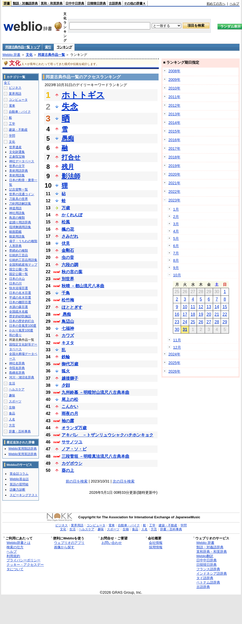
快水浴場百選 (18, 288)
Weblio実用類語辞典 (22, 448)
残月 (68, 166)
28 (216, 322)
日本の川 (15, 283)
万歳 (66, 208)
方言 (12, 425)
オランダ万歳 (74, 428)
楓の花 (68, 229)
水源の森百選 (18, 307)
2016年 (174, 140)
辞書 (7, 3)
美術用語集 (17, 175)
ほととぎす (72, 307)
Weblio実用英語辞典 (22, 454)
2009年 (174, 80)
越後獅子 (70, 378)
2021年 (174, 183)
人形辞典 (15, 246)
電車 (12, 106)
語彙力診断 (17, 489)
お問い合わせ (111, 543)
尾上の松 (70, 399)
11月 (177, 340)
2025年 (174, 363)
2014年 (174, 123)
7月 (176, 253)
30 (177, 329)
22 (224, 314)
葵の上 (68, 470)
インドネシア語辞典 (211, 573)
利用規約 (13, 556)
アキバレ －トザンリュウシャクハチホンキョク (107, 435)
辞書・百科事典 (20, 431)
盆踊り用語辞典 (20, 222)
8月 (176, 260)
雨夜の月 (70, 413)
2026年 (174, 371)
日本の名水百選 (20, 293)
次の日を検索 (124, 481)
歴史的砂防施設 (20, 316)
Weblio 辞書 (11, 55)
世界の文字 (17, 166)
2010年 (174, 88)
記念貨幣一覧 (18, 189)
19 (200, 314)
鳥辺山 (68, 321)
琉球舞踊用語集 (20, 227)
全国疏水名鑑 (18, 311)
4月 (176, 231)
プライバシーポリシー (23, 560)
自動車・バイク (20, 112)
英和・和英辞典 (52, 3)
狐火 (66, 371)
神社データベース (21, 161)
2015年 (174, 131)
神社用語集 (17, 213)
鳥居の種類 (17, 217)
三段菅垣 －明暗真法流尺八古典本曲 (95, 456)
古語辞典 (115, 3)
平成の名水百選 (20, 297)
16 (177, 314)
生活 (12, 383)
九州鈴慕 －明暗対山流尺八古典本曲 (95, 392)
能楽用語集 (17, 236)
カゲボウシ (72, 463)
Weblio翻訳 (204, 556)
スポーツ (15, 401)
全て (7, 82)
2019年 (174, 166)
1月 (176, 209)
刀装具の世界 (18, 199)
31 (185, 329)
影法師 (71, 176)
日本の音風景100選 (22, 326)
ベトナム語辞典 (208, 582)
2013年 (174, 114)
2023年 (174, 200)
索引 (48, 47)
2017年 (174, 148)
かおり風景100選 (21, 330)
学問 (12, 136)
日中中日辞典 (74, 3)
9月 (176, 268)
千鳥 (66, 293)
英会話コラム (19, 474)
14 (216, 307)
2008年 (174, 71)
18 (193, 314)
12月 (177, 347)
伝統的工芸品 (18, 255)
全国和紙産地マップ (23, 264)
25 (193, 322)
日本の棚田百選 (20, 302)
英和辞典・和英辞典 (211, 552)
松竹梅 (68, 300)
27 (209, 322)
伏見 (66, 243)
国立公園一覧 (18, 269)
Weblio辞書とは (18, 543)
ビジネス (15, 88)
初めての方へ (216, 3)
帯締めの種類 (18, 250)
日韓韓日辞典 (96, 3)
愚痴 (68, 138)
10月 (177, 275)
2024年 (174, 354)
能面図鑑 (15, 232)
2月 (176, 217)
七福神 (68, 328)
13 (209, 307)
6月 (176, 246)
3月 (176, 224)
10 (185, 307)
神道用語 (15, 208)
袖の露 (68, 421)
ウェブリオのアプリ (69, 543)
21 (216, 314)
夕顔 (66, 385)
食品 (12, 413)
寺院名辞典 (17, 368)
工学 (12, 124)
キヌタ (68, 343)
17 (185, 314)
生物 (12, 407)
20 (209, 314)
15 (224, 307)
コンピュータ (18, 100)
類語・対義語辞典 (25, 3)
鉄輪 (66, 357)
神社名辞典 (17, 363)
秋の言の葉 (72, 272)
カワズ (68, 335)
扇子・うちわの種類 (23, 241)
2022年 (174, 191)
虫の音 (68, 257)
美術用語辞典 (18, 171)
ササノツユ (72, 442)
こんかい (70, 406)
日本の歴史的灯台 (21, 321)
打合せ (71, 157)
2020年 (174, 174)
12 (200, 307)
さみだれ (70, 236)
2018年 (174, 157)
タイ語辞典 (204, 578)
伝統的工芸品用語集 (23, 260)
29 (224, 322)
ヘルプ (234, 3)
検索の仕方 (15, 547)
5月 (176, 238)
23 (177, 322)
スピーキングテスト (24, 495)
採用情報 (155, 547)
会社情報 (155, 543)
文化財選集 (17, 152)
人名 (12, 419)
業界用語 (15, 94)
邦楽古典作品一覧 (51, 55)
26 (200, 322)
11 (193, 307)
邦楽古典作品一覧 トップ (22, 47)
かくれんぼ (72, 215)
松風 (66, 222)
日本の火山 (17, 279)
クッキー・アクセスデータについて (25, 567)
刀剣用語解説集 (20, 203)
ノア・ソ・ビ (74, 449)
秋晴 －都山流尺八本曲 (83, 286)
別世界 (68, 279)
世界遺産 (15, 147)
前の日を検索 (77, 481)
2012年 (174, 105)
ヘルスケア (17, 389)
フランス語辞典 (208, 569)
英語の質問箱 (19, 484)
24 (185, 322)
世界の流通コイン (21, 194)
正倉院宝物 (17, 156)
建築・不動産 (18, 130)
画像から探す (64, 547)
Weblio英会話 (19, 479)
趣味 (12, 395)
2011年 (174, 97)
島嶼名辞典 (17, 373)
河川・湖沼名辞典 (21, 377)
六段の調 (70, 265)
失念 (70, 106)
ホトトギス (83, 95)
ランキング (64, 47)
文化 (29, 55)
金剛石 (68, 250)
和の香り (15, 335)
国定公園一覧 (18, 274)
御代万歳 (70, 364)
